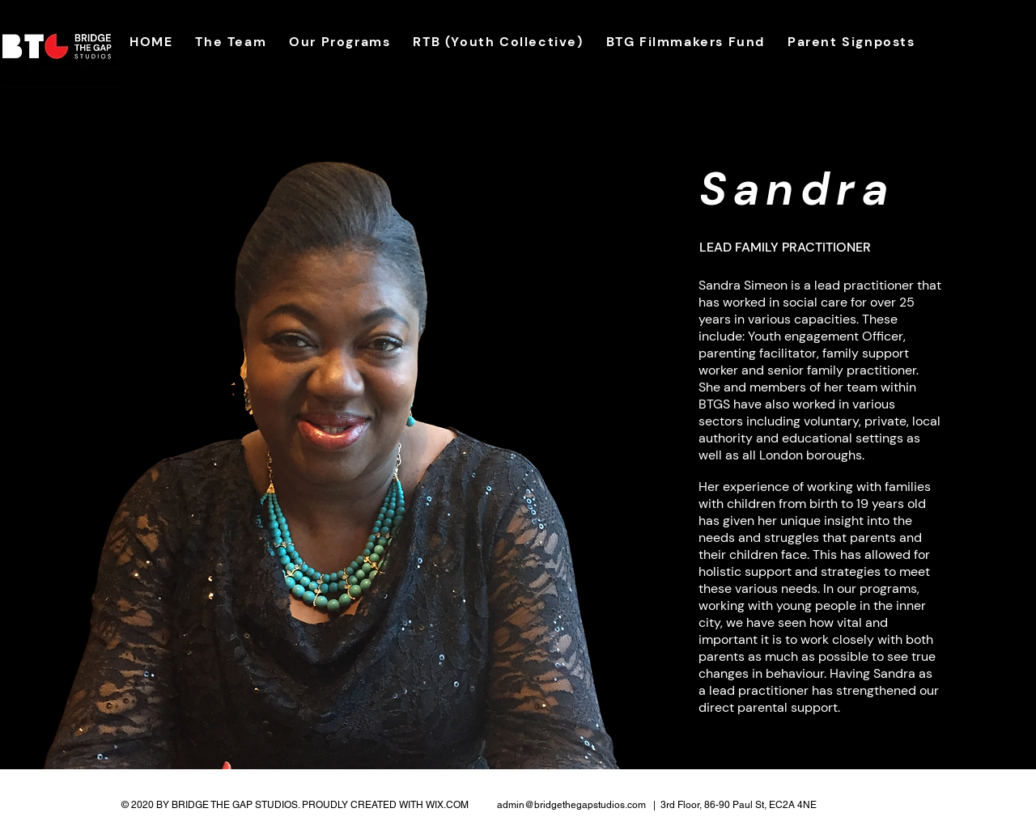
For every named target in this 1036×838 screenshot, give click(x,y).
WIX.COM (447, 804)
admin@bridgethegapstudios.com (571, 804)
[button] (230, 41)
